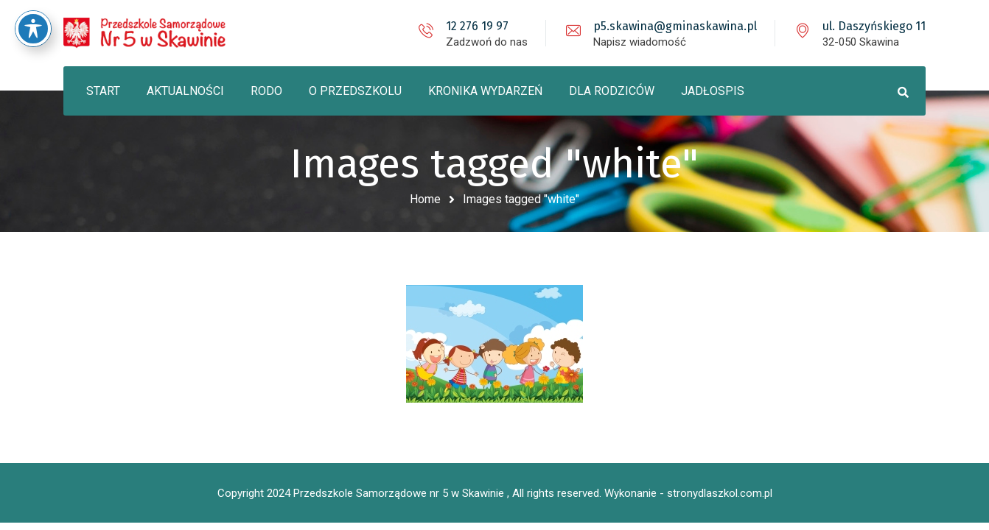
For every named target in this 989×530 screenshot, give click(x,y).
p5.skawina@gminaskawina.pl (675, 26)
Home (425, 199)
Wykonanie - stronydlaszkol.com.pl (688, 493)
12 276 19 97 (477, 26)
